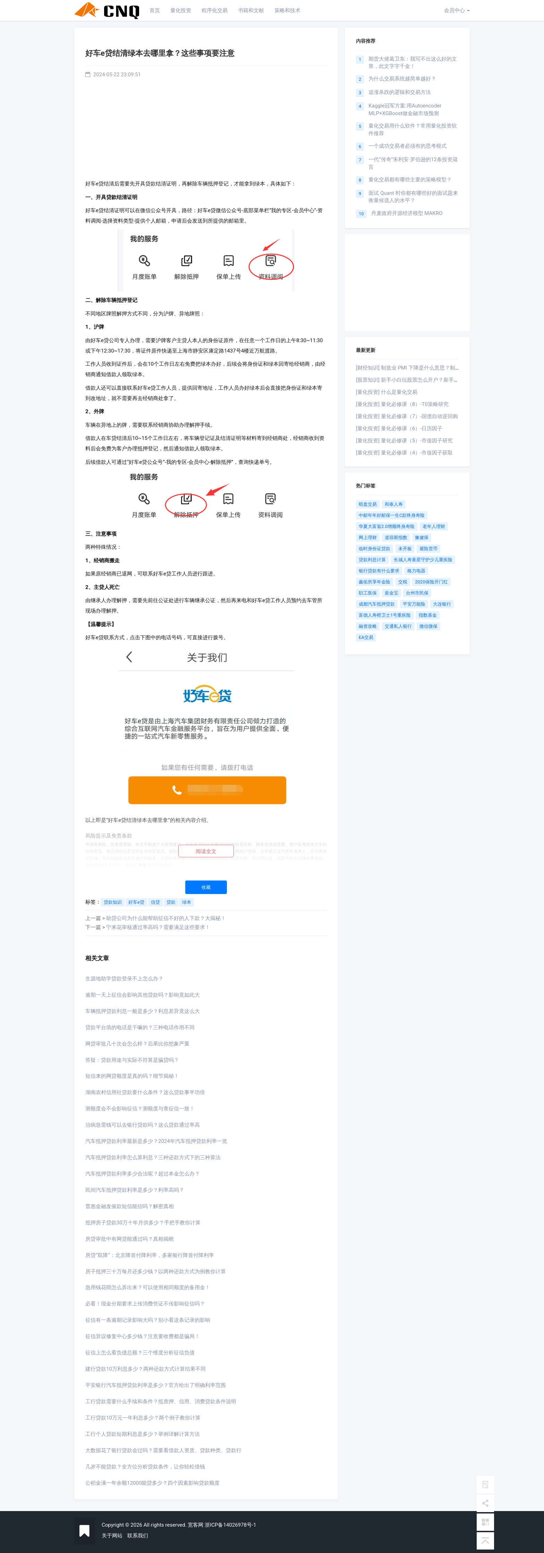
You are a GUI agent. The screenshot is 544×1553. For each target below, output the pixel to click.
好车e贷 (136, 902)
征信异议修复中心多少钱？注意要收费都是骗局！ (142, 1336)
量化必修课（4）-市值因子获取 (417, 453)
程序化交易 (215, 10)
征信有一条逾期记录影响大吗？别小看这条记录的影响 (147, 1320)
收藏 (206, 887)
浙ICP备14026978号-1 (230, 1525)
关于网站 (112, 1536)
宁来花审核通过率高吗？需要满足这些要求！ (158, 927)
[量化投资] (368, 392)
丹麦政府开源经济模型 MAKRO (407, 213)
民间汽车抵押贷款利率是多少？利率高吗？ (134, 1190)
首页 (155, 10)
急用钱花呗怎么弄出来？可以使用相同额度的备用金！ (147, 1287)
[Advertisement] (206, 127)
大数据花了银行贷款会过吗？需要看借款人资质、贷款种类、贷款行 (163, 1450)
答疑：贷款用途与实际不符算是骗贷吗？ (132, 1060)
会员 (457, 10)
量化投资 (180, 10)
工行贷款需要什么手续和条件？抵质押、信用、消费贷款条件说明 (160, 1401)
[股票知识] (368, 380)
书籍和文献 (251, 10)
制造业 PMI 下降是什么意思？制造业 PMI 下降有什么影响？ (450, 368)
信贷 (155, 902)
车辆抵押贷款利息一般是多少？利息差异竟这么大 (142, 1011)
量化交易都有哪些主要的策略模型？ (410, 179)
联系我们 (137, 1536)
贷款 (171, 902)
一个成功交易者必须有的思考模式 (407, 146)
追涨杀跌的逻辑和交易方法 (399, 92)
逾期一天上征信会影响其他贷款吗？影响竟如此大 (142, 995)
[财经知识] (368, 368)
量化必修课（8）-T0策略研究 (415, 404)
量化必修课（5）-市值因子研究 (417, 440)
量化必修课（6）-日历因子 (412, 428)
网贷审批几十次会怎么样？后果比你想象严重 (137, 1044)
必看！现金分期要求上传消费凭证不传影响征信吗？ (145, 1304)
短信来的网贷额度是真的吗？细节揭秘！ (132, 1076)
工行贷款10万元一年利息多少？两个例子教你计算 (143, 1418)
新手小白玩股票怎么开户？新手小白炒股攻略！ (435, 380)
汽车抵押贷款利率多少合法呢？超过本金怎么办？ (142, 1174)
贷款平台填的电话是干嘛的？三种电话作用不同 (140, 1027)
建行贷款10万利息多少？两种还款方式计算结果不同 (145, 1369)
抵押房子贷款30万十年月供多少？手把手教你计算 (143, 1223)
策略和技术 (287, 10)
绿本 (186, 902)
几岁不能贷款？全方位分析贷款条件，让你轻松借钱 (145, 1467)
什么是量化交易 (399, 392)
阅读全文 (206, 851)
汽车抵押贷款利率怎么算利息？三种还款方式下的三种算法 (153, 1157)
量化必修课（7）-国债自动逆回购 (419, 416)
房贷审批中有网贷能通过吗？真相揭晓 (129, 1239)
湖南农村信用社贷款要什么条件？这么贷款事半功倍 (145, 1092)
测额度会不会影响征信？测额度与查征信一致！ (140, 1108)
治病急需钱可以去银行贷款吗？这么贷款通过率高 (142, 1125)
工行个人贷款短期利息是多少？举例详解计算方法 (142, 1434)
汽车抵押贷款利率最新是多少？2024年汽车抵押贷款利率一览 (156, 1141)
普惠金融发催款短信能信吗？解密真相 (129, 1206)
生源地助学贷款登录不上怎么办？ (124, 978)
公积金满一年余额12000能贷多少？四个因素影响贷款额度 (152, 1483)
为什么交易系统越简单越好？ (402, 79)
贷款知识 (113, 902)
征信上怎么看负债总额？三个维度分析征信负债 (140, 1353)
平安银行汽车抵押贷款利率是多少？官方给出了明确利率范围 (155, 1385)
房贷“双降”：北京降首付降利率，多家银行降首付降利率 (149, 1255)
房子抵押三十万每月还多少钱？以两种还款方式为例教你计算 (155, 1271)
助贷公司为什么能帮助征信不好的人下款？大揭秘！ (166, 918)
